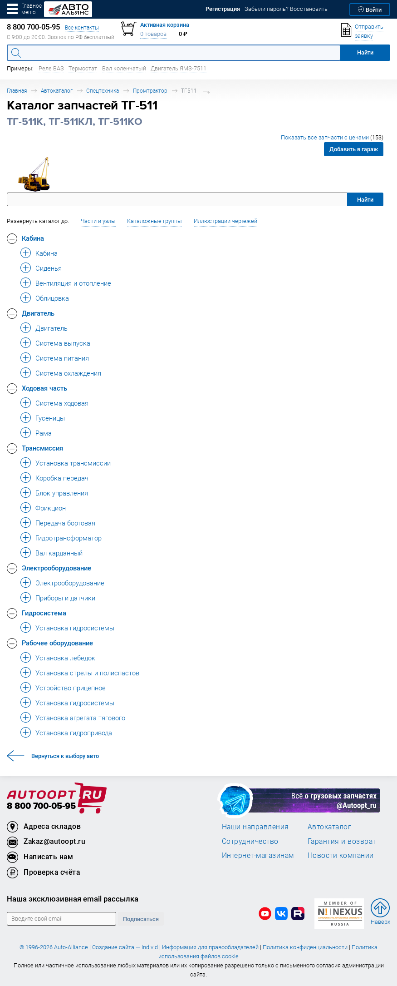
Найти (365, 199)
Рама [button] (43, 432)
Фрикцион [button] (50, 507)
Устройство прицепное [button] (70, 687)
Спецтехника (102, 90)
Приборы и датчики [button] (65, 597)
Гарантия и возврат (342, 841)
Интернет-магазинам (258, 855)
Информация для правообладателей (210, 947)
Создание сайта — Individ (125, 947)
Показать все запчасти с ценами (332, 137)
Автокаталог (57, 90)
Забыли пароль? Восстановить (286, 9)
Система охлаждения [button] (68, 372)
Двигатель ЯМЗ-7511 (178, 68)
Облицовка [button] (52, 297)
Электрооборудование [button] (56, 567)
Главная (17, 90)
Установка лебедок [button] (65, 657)
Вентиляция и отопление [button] (73, 282)
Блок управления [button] (61, 492)
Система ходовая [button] (61, 402)
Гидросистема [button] (44, 612)
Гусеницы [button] (50, 417)
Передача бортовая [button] (65, 522)
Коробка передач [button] (61, 477)
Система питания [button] (62, 357)
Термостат (83, 68)
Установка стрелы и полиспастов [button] (87, 672)
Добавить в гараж (353, 149)
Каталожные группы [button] (154, 221)
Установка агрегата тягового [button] (80, 717)
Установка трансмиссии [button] (73, 462)
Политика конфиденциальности (305, 947)
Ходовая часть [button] (44, 387)
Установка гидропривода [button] (73, 732)
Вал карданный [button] (59, 552)
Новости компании (341, 855)
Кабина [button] (33, 238)
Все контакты (82, 27)
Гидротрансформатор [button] (68, 537)
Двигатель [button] (38, 312)
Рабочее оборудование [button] (57, 642)
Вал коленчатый (124, 68)
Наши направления (255, 827)
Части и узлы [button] (98, 221)
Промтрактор (150, 90)
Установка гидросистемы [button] (74, 627)
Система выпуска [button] (62, 342)
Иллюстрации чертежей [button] (225, 221)
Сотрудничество (250, 841)
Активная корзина (164, 25)
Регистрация (223, 9)
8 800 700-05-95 (41, 806)
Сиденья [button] (48, 268)
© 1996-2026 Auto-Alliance (54, 947)
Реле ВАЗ (51, 68)
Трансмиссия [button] (42, 447)
